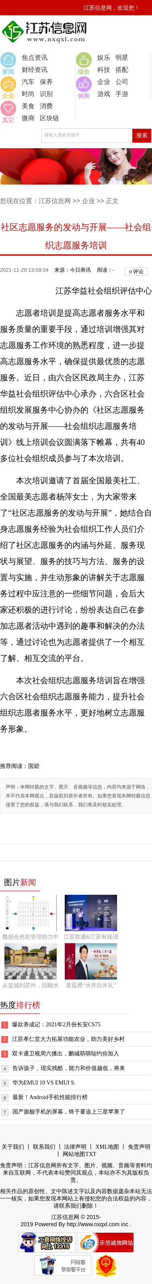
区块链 (49, 118)
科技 (103, 69)
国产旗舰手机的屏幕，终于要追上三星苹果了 (68, 1112)
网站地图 (74, 1154)
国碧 (33, 766)
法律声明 (75, 1147)
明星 (121, 57)
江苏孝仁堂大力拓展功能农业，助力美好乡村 (68, 1039)
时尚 (28, 93)
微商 (28, 118)
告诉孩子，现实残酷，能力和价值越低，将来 (68, 1068)
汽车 (28, 81)
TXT (90, 1154)
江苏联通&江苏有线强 (91, 937)
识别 (46, 93)
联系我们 (44, 1147)
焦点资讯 (34, 57)
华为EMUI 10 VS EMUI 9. (43, 1083)
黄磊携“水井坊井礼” (91, 985)
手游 (121, 93)
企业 (103, 81)
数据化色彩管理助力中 (30, 937)
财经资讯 (34, 69)
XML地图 (107, 1147)
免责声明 (139, 1147)
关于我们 (13, 1147)
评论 (136, 272)
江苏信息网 (55, 200)
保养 (46, 81)
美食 (28, 106)
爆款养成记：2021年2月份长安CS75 (56, 1025)
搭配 (121, 69)
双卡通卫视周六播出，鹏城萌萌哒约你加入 (65, 1054)
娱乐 (103, 57)
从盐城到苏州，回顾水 (30, 985)
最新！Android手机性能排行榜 (50, 1097)
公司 (121, 81)
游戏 (103, 93)
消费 (46, 106)
